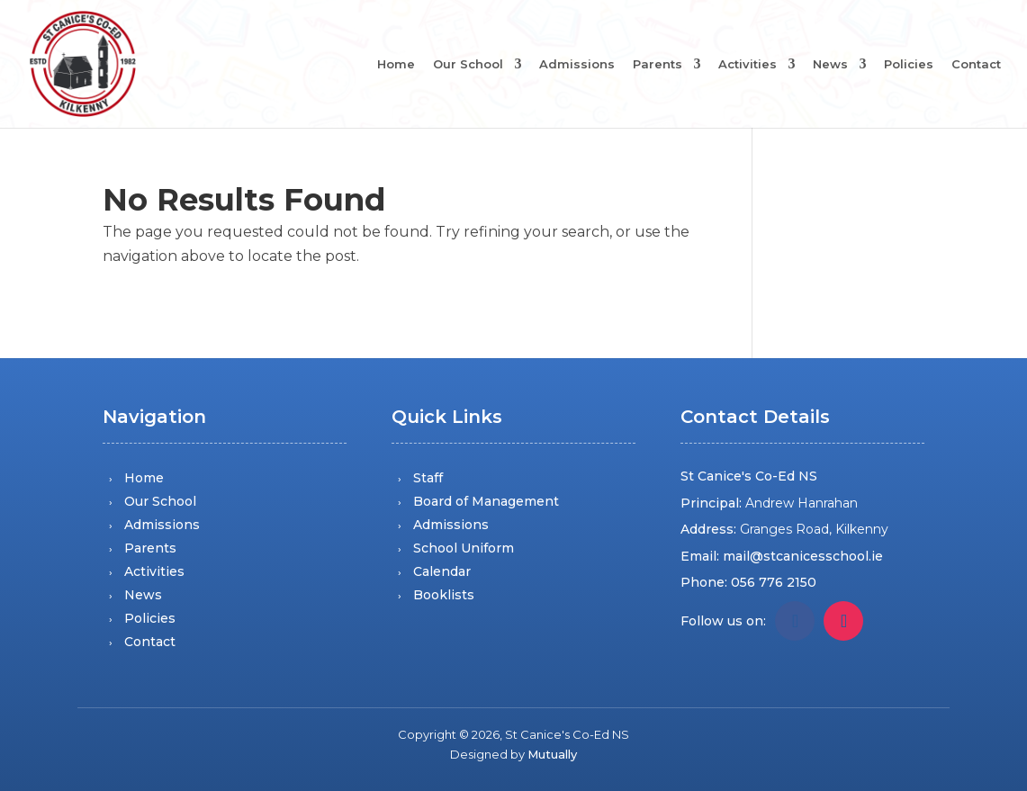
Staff (428, 478)
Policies (908, 64)
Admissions (577, 64)
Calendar (442, 571)
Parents (657, 64)
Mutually (552, 754)
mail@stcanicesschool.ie (803, 556)
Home (396, 64)
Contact (976, 64)
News (830, 64)
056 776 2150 (773, 582)
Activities (747, 64)
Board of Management (486, 501)
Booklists (443, 595)
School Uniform (463, 548)
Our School (468, 64)
